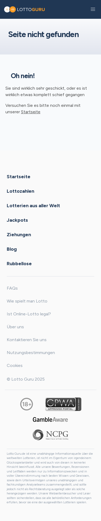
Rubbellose (19, 263)
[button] (93, 9)
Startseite (30, 111)
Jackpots (17, 220)
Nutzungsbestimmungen (31, 352)
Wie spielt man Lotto (27, 301)
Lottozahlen (20, 191)
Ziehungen (19, 234)
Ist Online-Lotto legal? (29, 313)
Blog (12, 249)
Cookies (15, 365)
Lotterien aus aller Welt (33, 205)
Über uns (15, 326)
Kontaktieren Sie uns (27, 339)
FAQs (12, 288)
